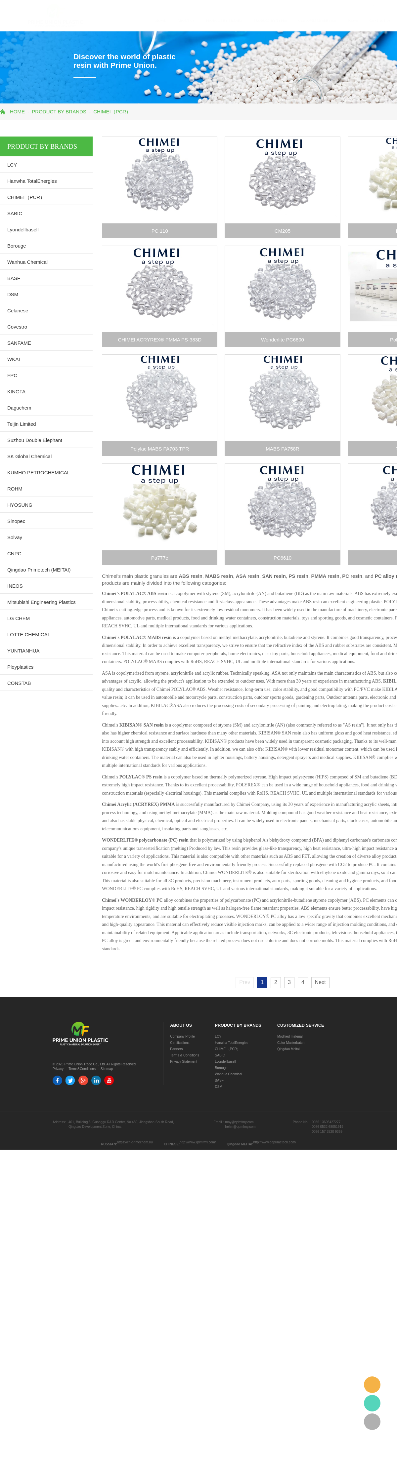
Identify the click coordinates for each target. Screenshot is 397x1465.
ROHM (14, 489)
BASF (13, 278)
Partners (176, 1049)
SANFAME (19, 343)
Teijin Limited (21, 424)
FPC (12, 375)
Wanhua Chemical (27, 262)
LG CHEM (18, 618)
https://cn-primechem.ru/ (135, 1142)
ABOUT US (159, 20)
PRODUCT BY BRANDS (197, 20)
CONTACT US (353, 20)
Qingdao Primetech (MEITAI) (38, 570)
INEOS (15, 586)
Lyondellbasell (23, 229)
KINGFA (16, 391)
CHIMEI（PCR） (112, 111)
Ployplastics (20, 667)
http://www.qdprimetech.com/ (274, 1142)
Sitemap (107, 1069)
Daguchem (19, 408)
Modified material (290, 1036)
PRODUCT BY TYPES (243, 20)
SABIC (14, 213)
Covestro (17, 327)
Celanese (17, 310)
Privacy (58, 1069)
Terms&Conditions (82, 1069)
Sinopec (16, 521)
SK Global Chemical (29, 456)
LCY (12, 165)
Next (320, 982)
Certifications (179, 1043)
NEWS (326, 20)
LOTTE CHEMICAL (28, 634)
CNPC (14, 553)
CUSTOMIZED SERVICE (291, 20)
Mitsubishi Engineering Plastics (41, 602)
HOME (134, 20)
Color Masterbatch (290, 1043)
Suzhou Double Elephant (34, 440)
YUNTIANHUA (23, 650)
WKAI (13, 359)
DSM (12, 294)
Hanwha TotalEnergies (32, 181)
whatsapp (372, 1403)
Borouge (16, 246)
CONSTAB (19, 683)
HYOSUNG (19, 505)
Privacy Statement (183, 1061)
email (372, 1384)
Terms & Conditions (184, 1055)
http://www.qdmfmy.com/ (198, 1142)
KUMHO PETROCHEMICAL (38, 472)
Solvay (14, 537)
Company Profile (182, 1036)
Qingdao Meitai (288, 1049)
